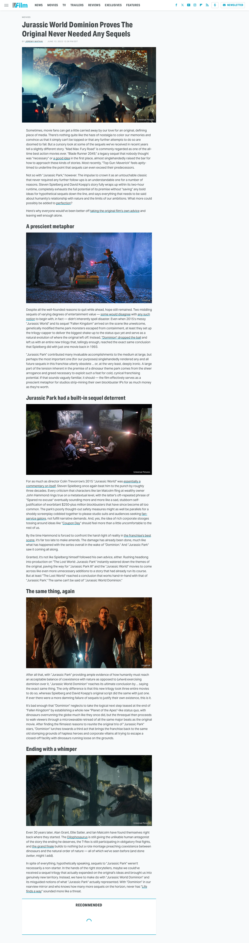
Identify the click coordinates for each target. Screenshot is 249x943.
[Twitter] (182, 6)
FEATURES (133, 5)
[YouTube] (189, 6)
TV (64, 5)
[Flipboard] (201, 6)
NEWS (39, 5)
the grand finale (43, 846)
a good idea (61, 158)
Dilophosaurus (77, 837)
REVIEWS (94, 5)
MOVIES (52, 5)
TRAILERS (77, 5)
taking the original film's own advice (115, 211)
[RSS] (207, 6)
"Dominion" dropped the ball (121, 337)
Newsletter (232, 5)
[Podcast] (215, 5)
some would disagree (116, 314)
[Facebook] (176, 6)
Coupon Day (71, 523)
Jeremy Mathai (34, 41)
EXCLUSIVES (113, 5)
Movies (26, 17)
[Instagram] (195, 6)
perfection (63, 203)
